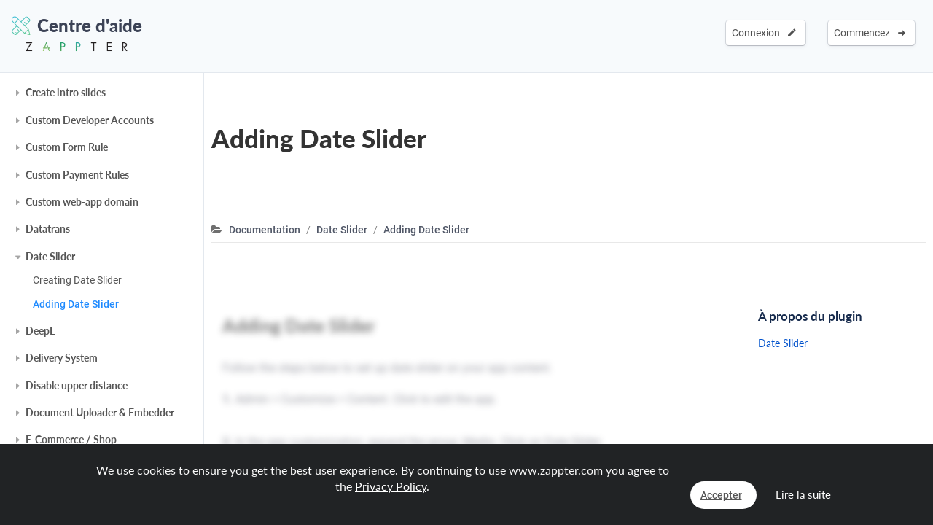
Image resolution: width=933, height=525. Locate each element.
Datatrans (48, 228)
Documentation (264, 230)
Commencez (869, 33)
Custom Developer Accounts (90, 120)
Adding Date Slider (76, 304)
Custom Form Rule (67, 147)
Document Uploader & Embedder (100, 412)
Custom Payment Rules (77, 174)
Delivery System (62, 357)
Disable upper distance (77, 385)
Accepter (721, 495)
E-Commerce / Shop (71, 439)
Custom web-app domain (82, 201)
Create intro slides (66, 92)
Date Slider (50, 256)
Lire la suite (803, 494)
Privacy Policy (390, 486)
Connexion (764, 33)
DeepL (40, 330)
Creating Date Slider (77, 280)
